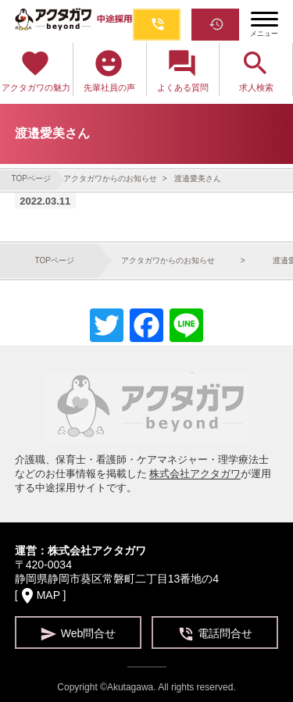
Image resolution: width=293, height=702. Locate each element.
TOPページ (31, 178)
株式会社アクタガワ (195, 473)
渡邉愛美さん (197, 178)
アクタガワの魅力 (36, 70)
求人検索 (256, 70)
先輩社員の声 (109, 70)
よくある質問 (183, 70)
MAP (48, 595)
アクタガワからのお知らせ (111, 178)
